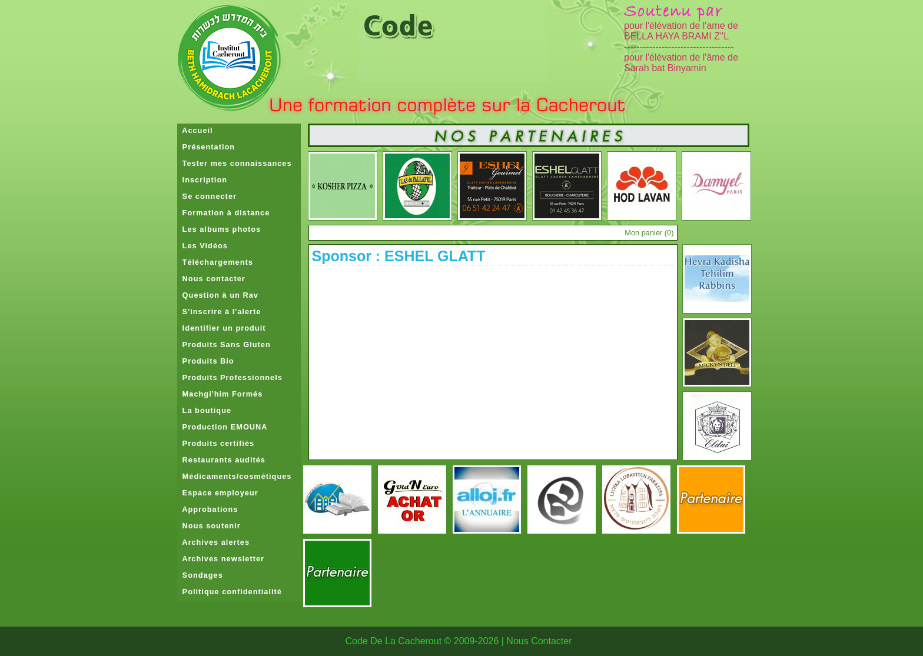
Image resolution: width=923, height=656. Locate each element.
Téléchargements (215, 262)
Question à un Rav (217, 295)
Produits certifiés (216, 443)
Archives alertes (213, 542)
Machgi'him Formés (220, 393)
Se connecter (207, 196)
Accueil (195, 130)
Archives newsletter (221, 558)
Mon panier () (649, 232)
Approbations (207, 509)
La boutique (204, 410)
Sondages (200, 575)
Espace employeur (217, 492)
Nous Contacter (539, 641)
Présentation (206, 146)
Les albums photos (219, 229)
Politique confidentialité (229, 591)
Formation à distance (223, 212)
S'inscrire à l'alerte (219, 311)
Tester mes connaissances (234, 163)
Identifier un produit (221, 328)
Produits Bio (205, 361)
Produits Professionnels (230, 377)
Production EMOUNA (222, 426)
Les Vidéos (202, 245)
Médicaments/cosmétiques (234, 476)
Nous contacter (211, 278)
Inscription (202, 179)
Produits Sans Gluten (224, 344)
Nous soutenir (209, 525)
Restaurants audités (221, 459)
